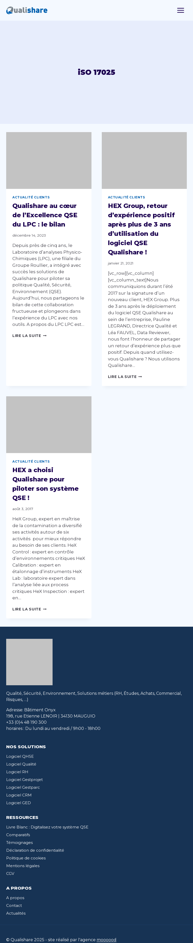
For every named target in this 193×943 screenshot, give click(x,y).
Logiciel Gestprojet (24, 779)
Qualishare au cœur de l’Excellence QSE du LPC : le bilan (44, 215)
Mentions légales (22, 865)
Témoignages (19, 842)
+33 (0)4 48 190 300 (26, 722)
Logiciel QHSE (20, 756)
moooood (106, 939)
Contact (14, 905)
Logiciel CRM (19, 795)
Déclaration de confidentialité (35, 850)
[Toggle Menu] (180, 10)
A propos (15, 897)
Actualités (16, 913)
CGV (10, 873)
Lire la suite (29, 336)
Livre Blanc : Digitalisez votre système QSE (47, 827)
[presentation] (48, 160)
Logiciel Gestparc (23, 787)
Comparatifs (18, 834)
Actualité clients (30, 197)
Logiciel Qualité (21, 764)
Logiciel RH (17, 771)
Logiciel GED (18, 802)
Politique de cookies (26, 858)
